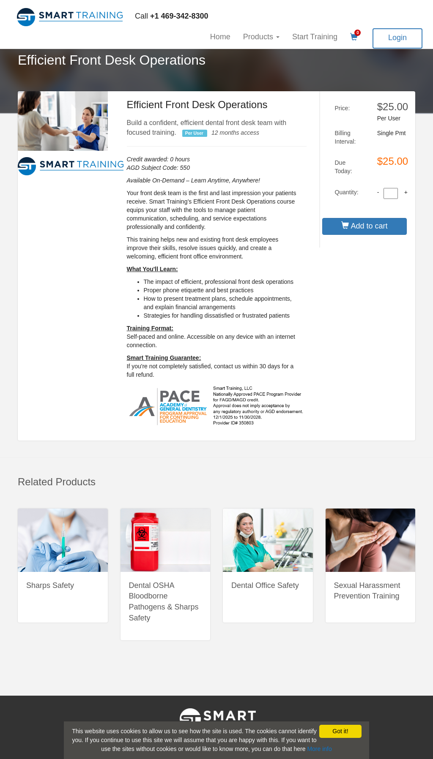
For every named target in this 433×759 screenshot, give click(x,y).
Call (171, 16)
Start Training (314, 37)
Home (220, 37)
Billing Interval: (345, 137)
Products (261, 37)
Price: (342, 108)
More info (319, 748)
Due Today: (343, 166)
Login (397, 37)
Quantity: (347, 192)
